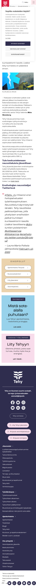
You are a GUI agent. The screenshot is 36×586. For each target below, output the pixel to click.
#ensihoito (25, 234)
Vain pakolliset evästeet (18, 49)
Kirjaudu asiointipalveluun (19, 431)
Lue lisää (17, 327)
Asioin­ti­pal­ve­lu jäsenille (11, 544)
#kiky (29, 224)
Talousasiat (6, 560)
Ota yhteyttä (7, 541)
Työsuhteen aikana (9, 502)
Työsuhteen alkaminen (10, 498)
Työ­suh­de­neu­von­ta (9, 455)
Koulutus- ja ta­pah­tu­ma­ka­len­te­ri (14, 532)
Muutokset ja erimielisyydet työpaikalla (16, 508)
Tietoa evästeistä (8, 573)
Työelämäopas (8, 492)
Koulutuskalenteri (14, 274)
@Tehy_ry (10, 195)
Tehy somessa (18, 416)
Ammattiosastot (8, 554)
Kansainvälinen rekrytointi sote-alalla (16, 511)
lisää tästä (15, 181)
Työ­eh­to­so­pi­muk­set (9, 495)
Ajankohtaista (23, 6)
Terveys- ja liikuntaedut (11, 474)
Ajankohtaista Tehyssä (16, 267)
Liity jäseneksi (13, 280)
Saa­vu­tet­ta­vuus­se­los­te (10, 578)
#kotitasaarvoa (13, 231)
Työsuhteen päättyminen (11, 505)
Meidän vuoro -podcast (11, 536)
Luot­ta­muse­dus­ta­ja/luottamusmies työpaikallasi (15, 451)
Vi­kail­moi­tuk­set (8, 563)
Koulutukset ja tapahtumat (12, 480)
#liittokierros (12, 234)
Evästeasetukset (18, 54)
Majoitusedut (7, 467)
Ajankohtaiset (7, 520)
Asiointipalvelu (13, 287)
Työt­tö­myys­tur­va (8, 461)
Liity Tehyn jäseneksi (19, 425)
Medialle (5, 557)
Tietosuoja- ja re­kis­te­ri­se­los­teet (13, 576)
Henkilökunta (7, 551)
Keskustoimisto (8, 547)
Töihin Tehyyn (7, 566)
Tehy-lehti (6, 483)
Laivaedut (6, 471)
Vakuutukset (7, 464)
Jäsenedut (7, 446)
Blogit (4, 526)
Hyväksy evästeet (18, 43)
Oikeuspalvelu (7, 458)
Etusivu (12, 6)
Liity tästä (17, 359)
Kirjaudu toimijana (19, 438)
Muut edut (6, 477)
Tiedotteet (6, 523)
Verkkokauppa (7, 486)
